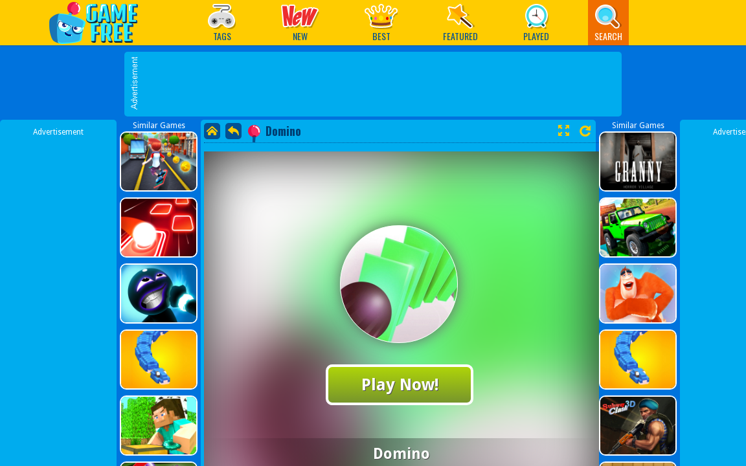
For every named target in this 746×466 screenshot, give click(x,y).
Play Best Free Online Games (100, 22)
